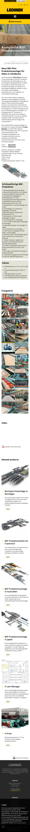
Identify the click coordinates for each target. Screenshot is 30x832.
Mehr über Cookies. (20, 823)
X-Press (8, 733)
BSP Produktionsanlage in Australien (16, 590)
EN (21, 5)
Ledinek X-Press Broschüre (13, 447)
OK (3, 826)
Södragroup (12, 147)
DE (24, 5)
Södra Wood (12, 145)
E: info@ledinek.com (15, 790)
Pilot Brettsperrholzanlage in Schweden (16, 63)
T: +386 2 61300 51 (15, 789)
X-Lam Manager (12, 686)
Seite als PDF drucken (22, 758)
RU (27, 5)
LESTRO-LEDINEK (21, 1)
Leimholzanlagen (22, 61)
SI (18, 5)
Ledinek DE (13, 61)
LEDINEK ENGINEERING (10, 1)
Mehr (8, 509)
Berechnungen (15, 22)
